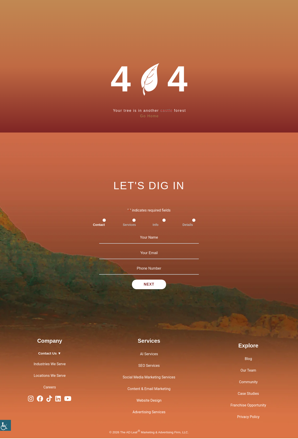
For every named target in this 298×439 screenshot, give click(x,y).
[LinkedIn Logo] (58, 400)
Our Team (248, 371)
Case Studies (248, 394)
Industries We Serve (50, 364)
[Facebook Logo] (40, 400)
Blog (248, 359)
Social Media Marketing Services (149, 378)
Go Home (149, 116)
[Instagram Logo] (31, 400)
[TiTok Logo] (49, 400)
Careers (49, 388)
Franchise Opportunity (248, 406)
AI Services (149, 354)
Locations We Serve (50, 376)
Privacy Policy (248, 417)
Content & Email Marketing (148, 389)
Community (248, 382)
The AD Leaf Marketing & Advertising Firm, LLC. (154, 432)
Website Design (149, 401)
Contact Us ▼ (49, 354)
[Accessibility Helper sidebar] (5, 425)
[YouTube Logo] (67, 400)
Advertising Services (149, 413)
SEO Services (149, 366)
